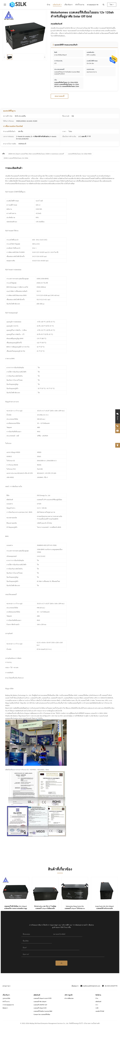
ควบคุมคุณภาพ (92, 4)
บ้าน (48, 4)
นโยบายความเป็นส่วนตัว (92, 1023)
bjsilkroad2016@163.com (90, 986)
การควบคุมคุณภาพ (8, 1005)
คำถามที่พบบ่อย (69, 998)
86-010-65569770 (109, 986)
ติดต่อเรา (5, 1008)
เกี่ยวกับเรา (68, 4)
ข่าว (97, 1005)
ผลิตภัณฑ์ (57, 4)
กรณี (97, 1008)
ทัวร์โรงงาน (79, 4)
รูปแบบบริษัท (6, 998)
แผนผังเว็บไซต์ (100, 1011)
